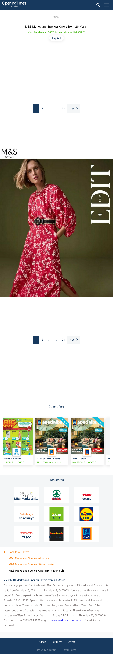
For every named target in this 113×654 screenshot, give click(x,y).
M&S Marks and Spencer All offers (29, 558)
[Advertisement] (56, 74)
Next (74, 108)
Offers (71, 641)
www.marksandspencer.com (67, 620)
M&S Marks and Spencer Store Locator (32, 564)
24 (63, 108)
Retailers (57, 641)
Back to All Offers (16, 552)
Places (42, 641)
